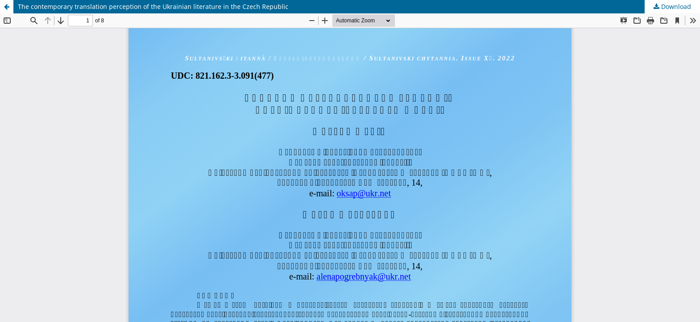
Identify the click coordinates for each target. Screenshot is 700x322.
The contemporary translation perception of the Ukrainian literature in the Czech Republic (153, 6)
